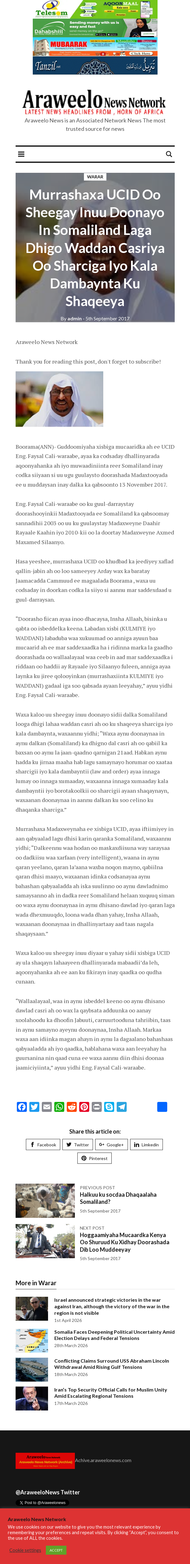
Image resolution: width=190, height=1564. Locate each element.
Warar (95, 176)
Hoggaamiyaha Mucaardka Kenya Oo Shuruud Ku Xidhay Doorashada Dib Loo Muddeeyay (124, 1242)
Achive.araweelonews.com (103, 1460)
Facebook (43, 1144)
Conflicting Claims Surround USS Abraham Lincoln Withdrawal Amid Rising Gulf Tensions (111, 1364)
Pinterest (94, 1158)
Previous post (97, 1187)
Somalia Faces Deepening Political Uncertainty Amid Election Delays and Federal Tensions (114, 1335)
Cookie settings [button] (25, 1550)
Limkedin (146, 1144)
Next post (92, 1228)
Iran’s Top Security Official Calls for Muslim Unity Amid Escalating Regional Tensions (110, 1393)
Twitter (77, 1144)
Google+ (111, 1144)
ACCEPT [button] (56, 1550)
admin (71, 318)
